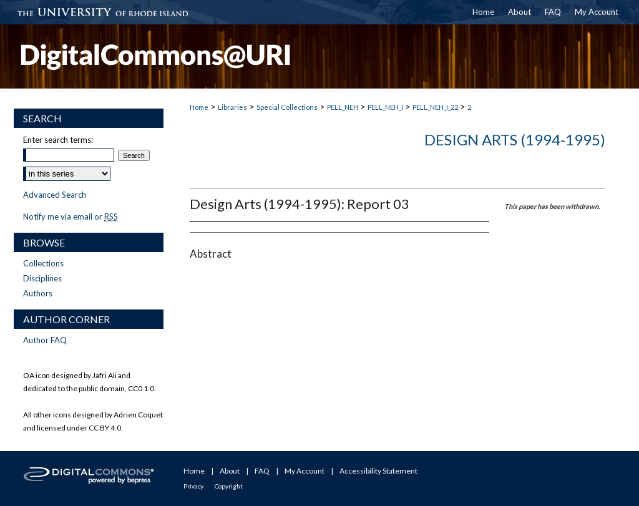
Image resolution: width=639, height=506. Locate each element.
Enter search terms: (58, 140)
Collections (43, 263)
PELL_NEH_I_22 (435, 107)
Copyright (229, 486)
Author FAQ (45, 340)
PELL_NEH (342, 107)
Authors (37, 293)
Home (199, 107)
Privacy (193, 486)
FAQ (262, 470)
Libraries (232, 107)
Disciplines (42, 278)
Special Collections (287, 107)
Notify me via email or (70, 216)
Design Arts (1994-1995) (514, 139)
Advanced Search (54, 195)
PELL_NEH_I (385, 107)
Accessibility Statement (378, 470)
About (230, 470)
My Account (304, 470)
